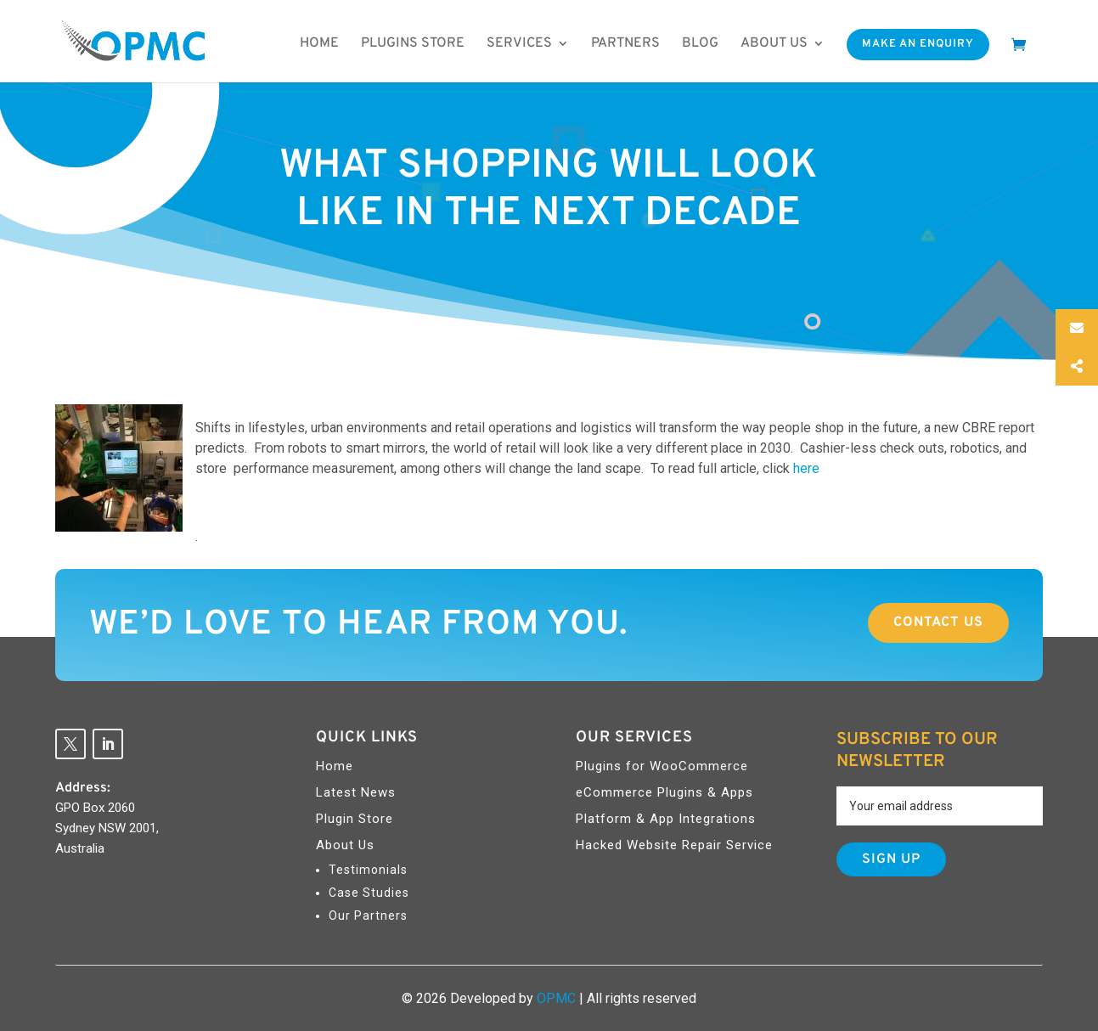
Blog (700, 43)
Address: (82, 788)
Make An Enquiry (918, 44)
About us (774, 43)
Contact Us (938, 622)
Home (319, 43)
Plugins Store (413, 43)
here (806, 468)
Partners (625, 43)
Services (519, 43)
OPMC (556, 998)
